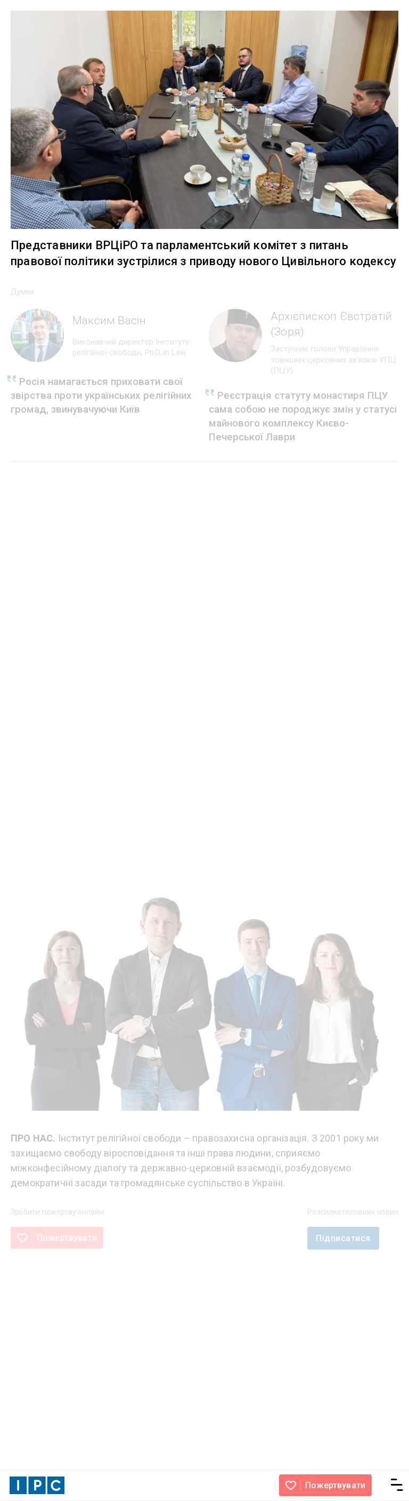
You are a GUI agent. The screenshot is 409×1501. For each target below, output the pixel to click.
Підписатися (343, 1238)
